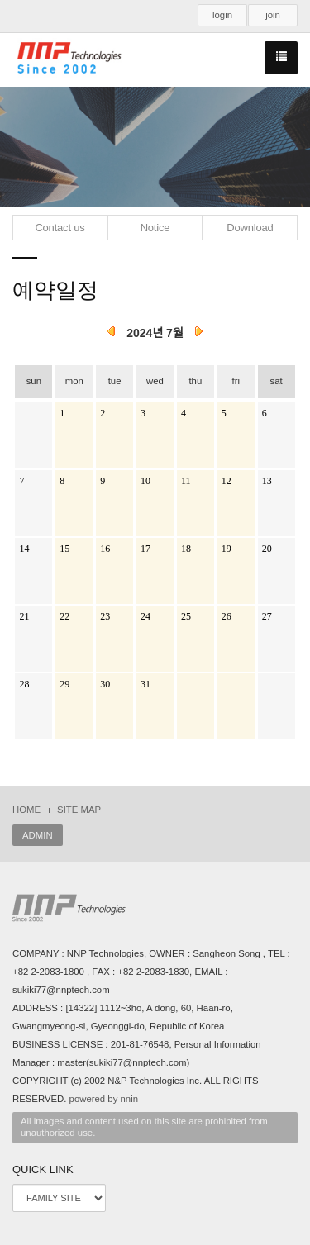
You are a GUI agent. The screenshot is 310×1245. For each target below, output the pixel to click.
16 (105, 548)
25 (186, 616)
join (272, 15)
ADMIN (37, 835)
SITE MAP (79, 810)
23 (105, 616)
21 (24, 616)
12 (226, 481)
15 (64, 548)
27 (267, 616)
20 (267, 548)
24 (145, 616)
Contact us (59, 227)
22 (64, 616)
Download (250, 227)
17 (145, 548)
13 (267, 481)
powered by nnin (103, 1099)
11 (186, 481)
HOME (26, 810)
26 (226, 616)
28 (24, 684)
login (222, 15)
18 (186, 548)
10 (145, 481)
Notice (155, 227)
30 (105, 684)
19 (226, 548)
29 (64, 684)
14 (24, 548)
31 (145, 684)
